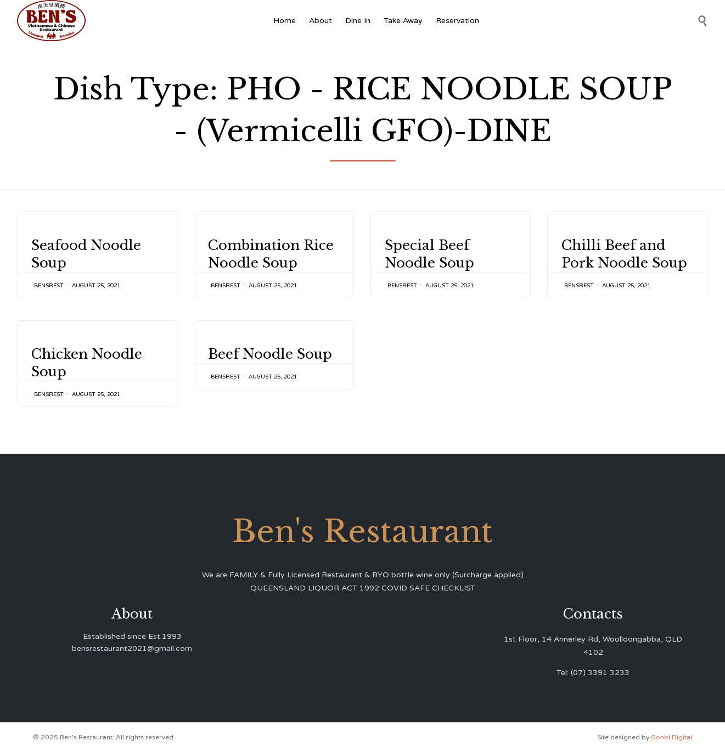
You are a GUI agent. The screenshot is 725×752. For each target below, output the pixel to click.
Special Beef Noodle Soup (429, 254)
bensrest (49, 285)
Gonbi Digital (670, 737)
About (320, 20)
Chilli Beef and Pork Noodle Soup (624, 254)
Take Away (403, 20)
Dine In (357, 20)
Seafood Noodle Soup (86, 254)
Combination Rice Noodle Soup (271, 254)
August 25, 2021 (96, 285)
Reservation (457, 20)
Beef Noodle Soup (270, 366)
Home (284, 20)
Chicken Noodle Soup (86, 363)
